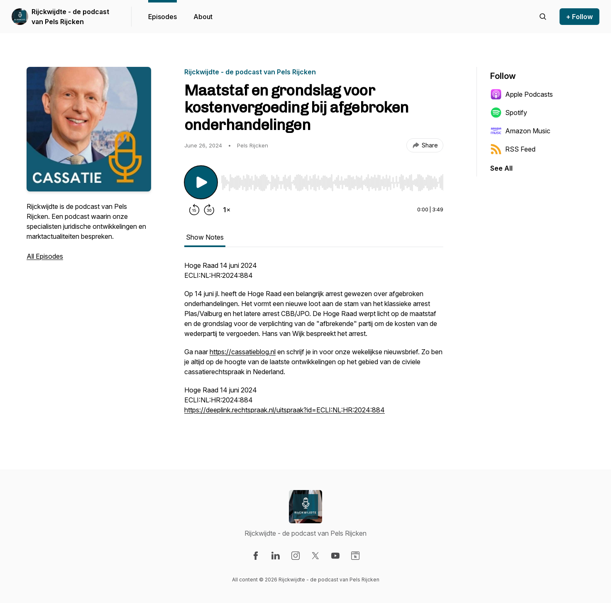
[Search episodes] (543, 17)
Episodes (162, 16)
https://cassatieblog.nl (243, 352)
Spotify (508, 112)
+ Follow (579, 16)
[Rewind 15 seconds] (194, 210)
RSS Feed (512, 149)
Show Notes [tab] (205, 237)
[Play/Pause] (201, 182)
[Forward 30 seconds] (209, 210)
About (203, 16)
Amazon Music (520, 131)
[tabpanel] (313, 341)
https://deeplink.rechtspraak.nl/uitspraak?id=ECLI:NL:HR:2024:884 (284, 410)
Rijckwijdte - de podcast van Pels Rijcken (70, 16)
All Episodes (45, 256)
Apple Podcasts (521, 94)
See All (501, 168)
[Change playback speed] (226, 210)
